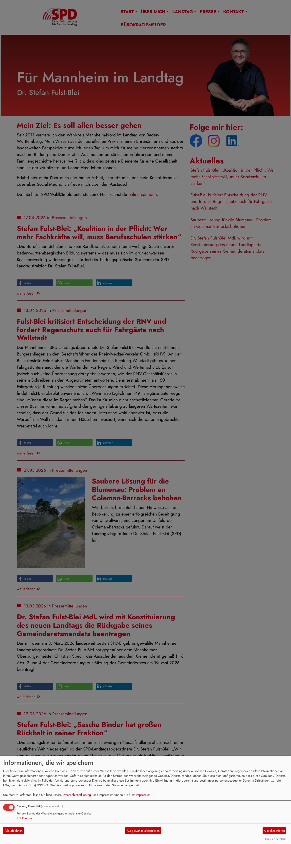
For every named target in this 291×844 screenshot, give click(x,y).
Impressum (143, 794)
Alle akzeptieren (274, 830)
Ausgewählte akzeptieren (143, 830)
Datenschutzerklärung (77, 794)
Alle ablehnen (14, 830)
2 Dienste (24, 818)
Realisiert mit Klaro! (275, 839)
